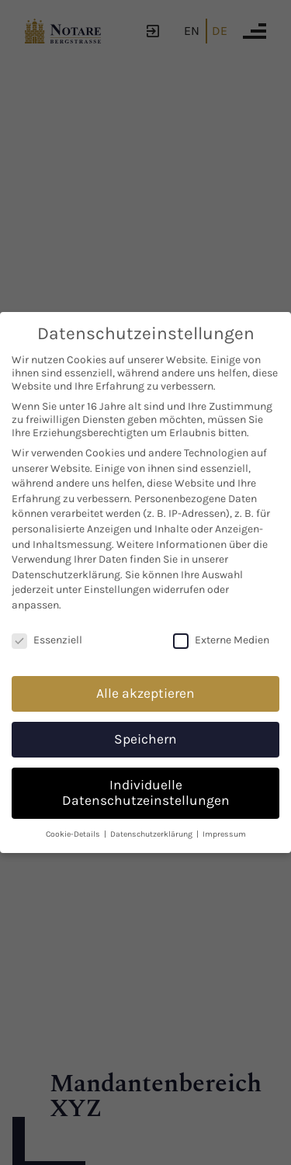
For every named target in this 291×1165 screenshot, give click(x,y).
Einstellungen (117, 589)
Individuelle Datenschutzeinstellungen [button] (146, 792)
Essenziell (47, 640)
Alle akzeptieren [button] (145, 693)
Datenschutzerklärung (66, 574)
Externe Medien (221, 640)
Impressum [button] (224, 834)
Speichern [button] (145, 739)
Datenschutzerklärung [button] (152, 834)
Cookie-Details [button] (74, 834)
